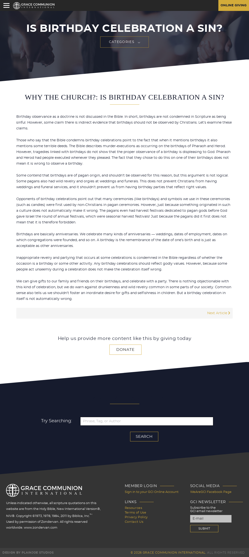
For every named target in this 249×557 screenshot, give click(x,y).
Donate (125, 350)
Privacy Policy (136, 516)
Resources (133, 507)
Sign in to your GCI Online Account (151, 491)
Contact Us (134, 520)
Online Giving (233, 5)
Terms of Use (135, 511)
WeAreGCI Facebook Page (210, 491)
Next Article (218, 313)
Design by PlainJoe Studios (28, 552)
